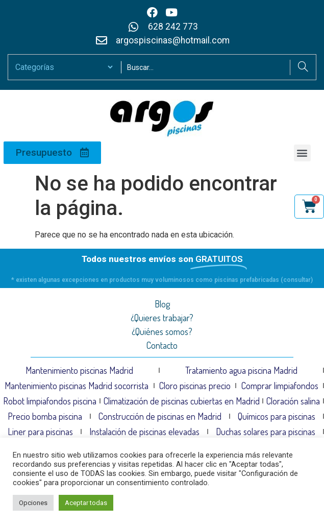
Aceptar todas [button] (86, 503)
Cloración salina (293, 401)
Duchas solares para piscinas (265, 431)
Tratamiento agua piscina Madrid (241, 370)
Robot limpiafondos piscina (49, 401)
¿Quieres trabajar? (162, 317)
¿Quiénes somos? (162, 331)
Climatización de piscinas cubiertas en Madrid (182, 401)
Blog (162, 303)
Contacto (162, 345)
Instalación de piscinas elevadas (144, 431)
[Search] (303, 67)
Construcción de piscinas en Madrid (159, 416)
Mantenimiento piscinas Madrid (79, 370)
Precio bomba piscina (45, 416)
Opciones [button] (33, 503)
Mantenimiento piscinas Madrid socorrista (76, 385)
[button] (302, 153)
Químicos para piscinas (276, 416)
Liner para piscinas (40, 431)
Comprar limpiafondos (279, 385)
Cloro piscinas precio (195, 385)
